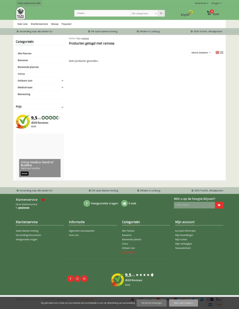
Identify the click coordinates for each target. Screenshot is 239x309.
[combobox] (144, 13)
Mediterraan (25, 87)
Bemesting (24, 94)
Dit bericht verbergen (152, 303)
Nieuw (54, 24)
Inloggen (216, 3)
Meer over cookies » (183, 303)
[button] (212, 13)
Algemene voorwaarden (82, 230)
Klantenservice (39, 24)
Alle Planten (25, 53)
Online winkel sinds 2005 (28, 3)
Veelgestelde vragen (26, 239)
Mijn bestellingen (184, 235)
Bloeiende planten (28, 67)
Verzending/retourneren (28, 235)
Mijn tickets (181, 239)
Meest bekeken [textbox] (200, 52)
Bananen (23, 60)
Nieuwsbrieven (183, 248)
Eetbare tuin (25, 80)
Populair (67, 24)
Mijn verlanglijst (183, 243)
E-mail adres (182, 205)
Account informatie (185, 230)
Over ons (22, 24)
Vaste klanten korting (27, 230)
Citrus (21, 73)
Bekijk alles (128, 252)
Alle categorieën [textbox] (140, 13)
